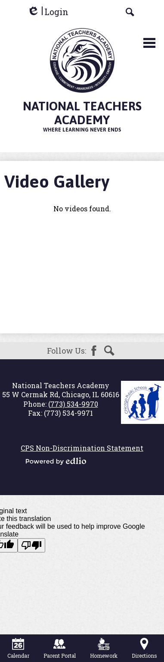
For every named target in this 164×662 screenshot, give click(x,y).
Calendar (18, 648)
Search (109, 350)
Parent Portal (59, 648)
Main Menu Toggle (149, 43)
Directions (144, 648)
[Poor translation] (31, 545)
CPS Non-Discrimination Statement (82, 447)
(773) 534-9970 (73, 403)
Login (47, 11)
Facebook (94, 350)
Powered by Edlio (56, 461)
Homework (104, 648)
